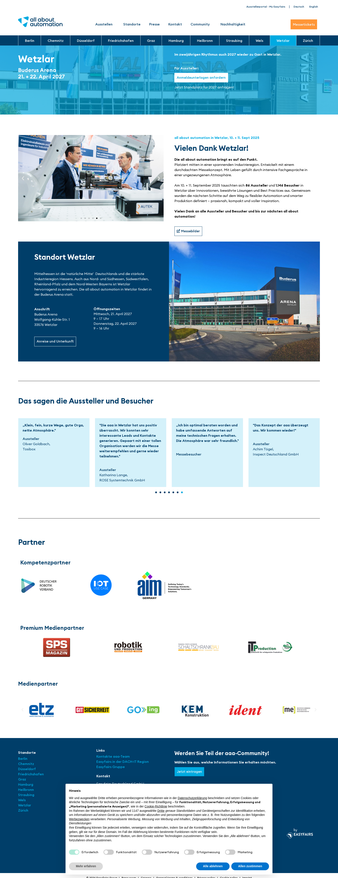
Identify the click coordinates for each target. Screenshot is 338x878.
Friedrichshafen (121, 40)
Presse (154, 24)
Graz (151, 40)
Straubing (234, 40)
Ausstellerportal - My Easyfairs (265, 6)
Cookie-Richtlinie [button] (156, 806)
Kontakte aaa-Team (113, 757)
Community (201, 24)
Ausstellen (105, 24)
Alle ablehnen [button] (213, 866)
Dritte (160, 810)
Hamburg (176, 40)
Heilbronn (205, 40)
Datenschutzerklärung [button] (192, 798)
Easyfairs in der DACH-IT (116, 762)
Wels (259, 40)
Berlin (29, 40)
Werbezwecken (79, 819)
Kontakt (175, 24)
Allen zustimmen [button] (250, 866)
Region (143, 762)
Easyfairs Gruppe (110, 767)
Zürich (308, 40)
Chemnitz (56, 40)
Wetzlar (283, 40)
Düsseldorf (86, 40)
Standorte (132, 24)
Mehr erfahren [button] (86, 866)
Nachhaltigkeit (233, 24)
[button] (23, 178)
